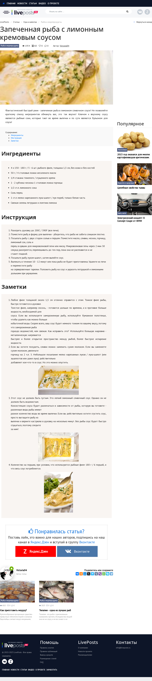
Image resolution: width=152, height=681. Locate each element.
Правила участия (47, 647)
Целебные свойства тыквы (131, 187)
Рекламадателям (85, 655)
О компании (83, 647)
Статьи (33, 3)
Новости (22, 3)
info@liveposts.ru (123, 647)
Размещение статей (48, 658)
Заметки (15, 140)
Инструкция (16, 137)
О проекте (53, 3)
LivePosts (4, 22)
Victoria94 (64, 45)
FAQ (41, 662)
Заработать (51, 670)
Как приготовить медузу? (13, 610)
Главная (9, 3)
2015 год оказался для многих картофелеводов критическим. (133, 156)
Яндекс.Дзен (39, 542)
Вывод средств (46, 655)
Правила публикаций (48, 651)
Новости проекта (85, 651)
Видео (42, 3)
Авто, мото (122, 213)
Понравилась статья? (56, 531)
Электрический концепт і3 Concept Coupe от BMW (131, 219)
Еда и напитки (30, 22)
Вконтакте (87, 542)
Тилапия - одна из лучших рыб (55, 610)
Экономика (122, 150)
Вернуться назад (143, 22)
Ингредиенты (17, 135)
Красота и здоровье (126, 183)
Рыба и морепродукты (9, 46)
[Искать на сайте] (88, 11)
